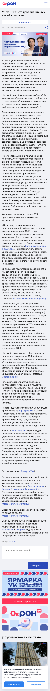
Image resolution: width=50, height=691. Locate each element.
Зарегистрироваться (25, 601)
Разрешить (14, 684)
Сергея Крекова (36, 486)
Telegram (20, 529)
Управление (25, 22)
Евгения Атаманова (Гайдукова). (30, 298)
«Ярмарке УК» (26, 410)
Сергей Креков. (10, 376)
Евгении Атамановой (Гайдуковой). (20, 489)
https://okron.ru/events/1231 (16, 515)
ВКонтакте (7, 529)
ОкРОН (12, 541)
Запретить (36, 684)
